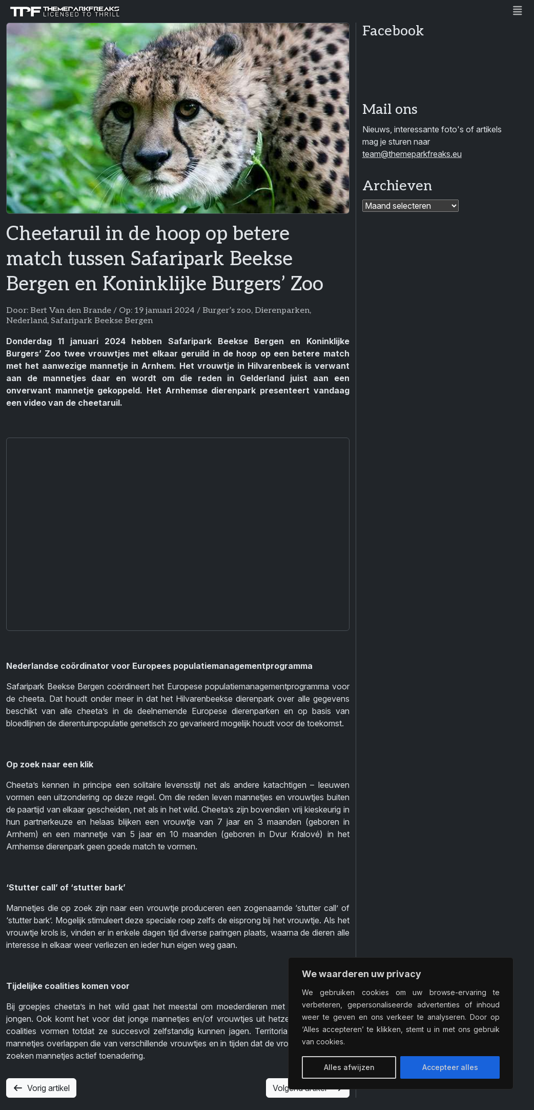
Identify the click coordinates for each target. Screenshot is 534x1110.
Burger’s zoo (226, 310)
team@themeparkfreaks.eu (412, 154)
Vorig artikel (41, 1088)
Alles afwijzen (349, 1067)
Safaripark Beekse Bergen (102, 321)
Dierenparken (282, 310)
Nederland (26, 321)
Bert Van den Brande (70, 310)
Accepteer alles (450, 1067)
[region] (401, 1023)
